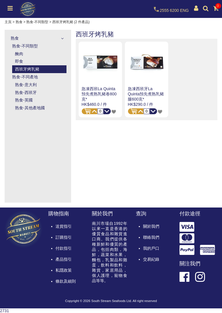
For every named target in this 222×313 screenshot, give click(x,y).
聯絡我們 (151, 237)
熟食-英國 (24, 100)
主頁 (8, 22)
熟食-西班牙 (26, 92)
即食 (19, 61)
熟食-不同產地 (25, 77)
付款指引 (64, 248)
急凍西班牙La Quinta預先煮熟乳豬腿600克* (146, 93)
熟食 (19, 22)
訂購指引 (64, 237)
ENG (184, 10)
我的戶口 (151, 248)
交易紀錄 (151, 259)
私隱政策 (64, 270)
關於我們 (151, 226)
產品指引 (64, 259)
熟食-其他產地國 (30, 107)
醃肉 (19, 53)
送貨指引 (64, 226)
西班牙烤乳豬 (27, 69)
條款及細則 (66, 281)
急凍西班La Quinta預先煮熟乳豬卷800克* (99, 93)
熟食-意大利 (26, 84)
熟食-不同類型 (37, 22)
